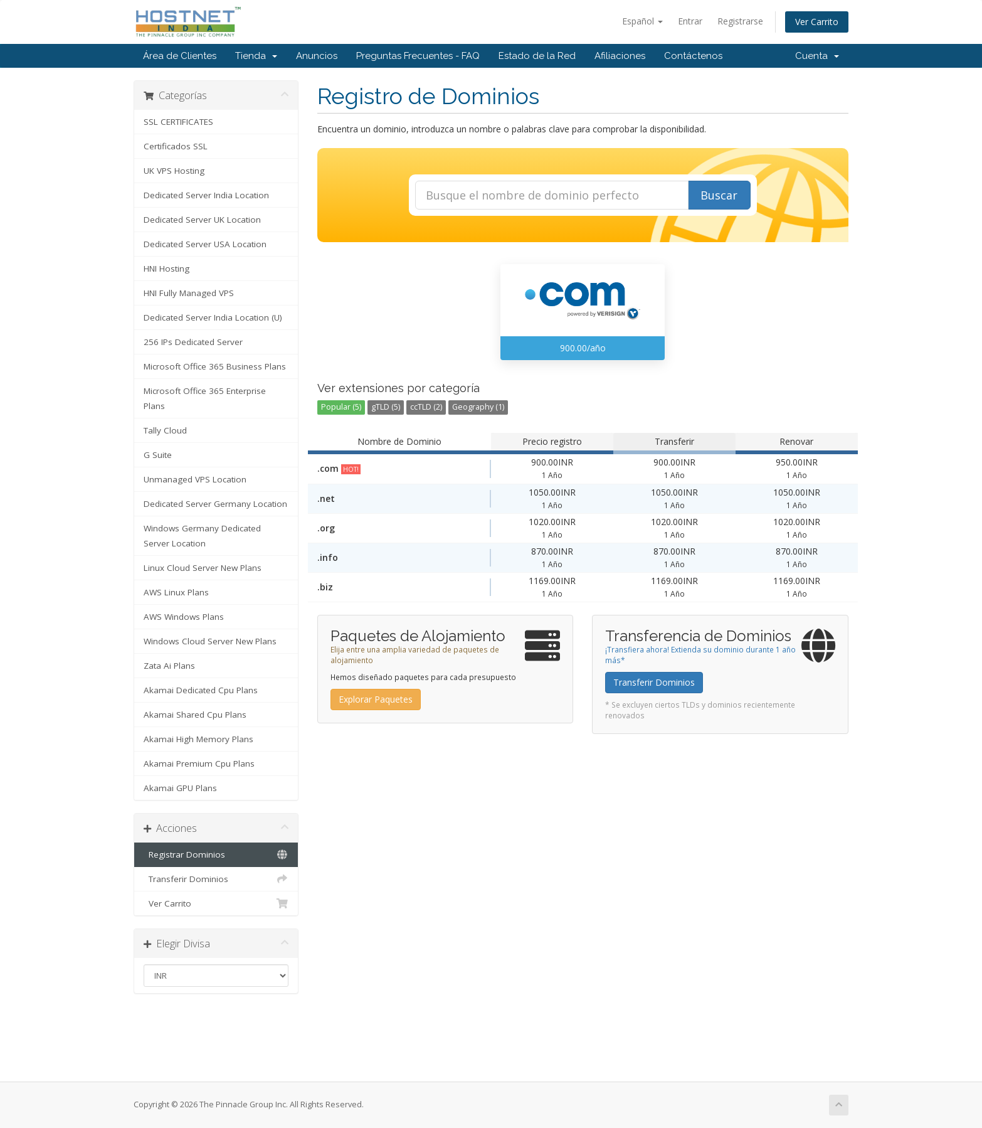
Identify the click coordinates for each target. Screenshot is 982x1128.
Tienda (256, 55)
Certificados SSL (176, 146)
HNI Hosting (166, 268)
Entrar (690, 21)
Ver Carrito (816, 22)
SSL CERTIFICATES (178, 121)
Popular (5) (341, 407)
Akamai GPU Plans (180, 788)
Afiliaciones (619, 55)
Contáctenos (693, 55)
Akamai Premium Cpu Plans (199, 763)
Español (642, 21)
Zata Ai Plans (169, 665)
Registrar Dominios (216, 854)
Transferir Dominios (216, 878)
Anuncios (316, 55)
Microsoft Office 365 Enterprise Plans (205, 398)
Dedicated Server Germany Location (215, 503)
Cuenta (817, 55)
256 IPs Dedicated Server (193, 342)
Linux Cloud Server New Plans (202, 567)
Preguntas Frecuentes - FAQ (418, 55)
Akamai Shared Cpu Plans (195, 714)
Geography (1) (478, 407)
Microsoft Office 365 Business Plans (215, 366)
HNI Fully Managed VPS (189, 293)
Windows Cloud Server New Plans (210, 641)
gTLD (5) (385, 407)
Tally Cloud (165, 430)
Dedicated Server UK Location (202, 219)
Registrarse (740, 21)
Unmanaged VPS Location (195, 479)
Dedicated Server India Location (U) (213, 317)
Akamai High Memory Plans (198, 739)
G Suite (158, 454)
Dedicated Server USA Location (205, 244)
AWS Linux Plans (176, 592)
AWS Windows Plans (184, 616)
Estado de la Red (537, 55)
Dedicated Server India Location (206, 195)
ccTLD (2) (426, 407)
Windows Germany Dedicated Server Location (202, 536)
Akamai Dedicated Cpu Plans (201, 690)
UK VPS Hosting (174, 170)
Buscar (718, 195)
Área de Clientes (179, 55)
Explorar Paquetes (376, 699)
